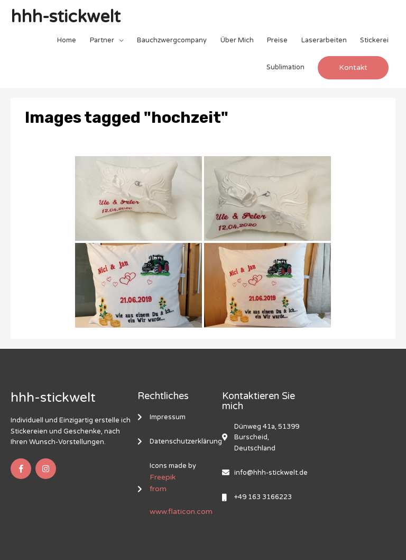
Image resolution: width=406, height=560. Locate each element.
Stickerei (374, 40)
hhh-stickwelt (66, 17)
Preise (277, 40)
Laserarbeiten (324, 40)
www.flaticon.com (181, 511)
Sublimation (285, 67)
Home (66, 40)
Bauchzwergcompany (172, 40)
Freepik (163, 477)
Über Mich (237, 40)
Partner (102, 40)
